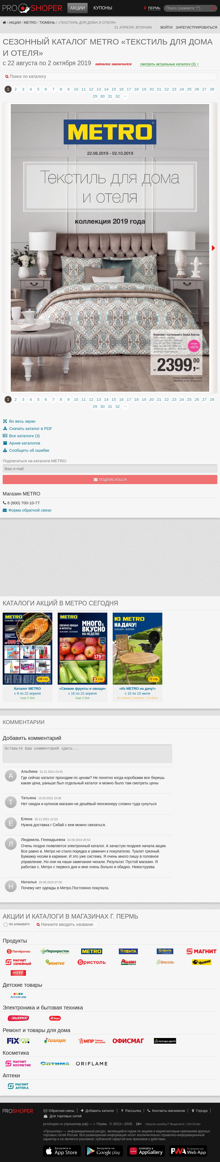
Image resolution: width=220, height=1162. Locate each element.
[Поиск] (190, 8)
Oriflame (91, 1063)
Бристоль (91, 962)
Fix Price (18, 1041)
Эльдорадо (18, 1018)
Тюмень (47, 22)
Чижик (201, 962)
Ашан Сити (128, 962)
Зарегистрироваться (196, 27)
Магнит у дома (201, 951)
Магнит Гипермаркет (18, 962)
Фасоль (165, 962)
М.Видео (55, 1018)
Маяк (18, 973)
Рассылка (130, 1111)
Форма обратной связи (27, 510)
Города (199, 1111)
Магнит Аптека (18, 1086)
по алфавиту (17, 924)
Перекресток (55, 951)
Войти (166, 27)
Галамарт (55, 1041)
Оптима (55, 1063)
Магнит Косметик (18, 1063)
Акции (77, 8)
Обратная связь (58, 1111)
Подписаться (110, 480)
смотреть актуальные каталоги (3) (169, 64)
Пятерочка (18, 951)
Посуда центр (165, 1041)
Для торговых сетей (62, 1116)
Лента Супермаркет (165, 951)
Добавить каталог (97, 1111)
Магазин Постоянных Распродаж (91, 1041)
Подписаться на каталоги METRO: (35, 460)
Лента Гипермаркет (128, 951)
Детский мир (18, 995)
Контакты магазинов (166, 1111)
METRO (30, 22)
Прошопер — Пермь (32, 8)
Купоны (103, 8)
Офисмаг (128, 1041)
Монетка (55, 962)
